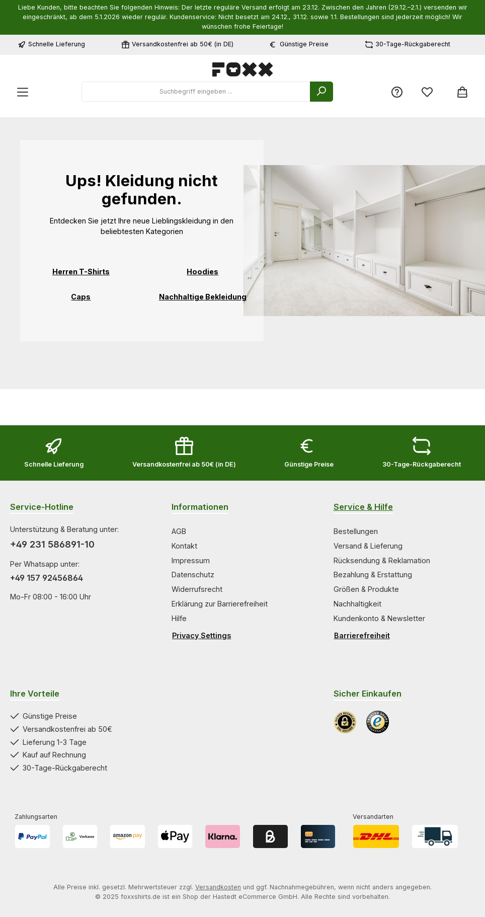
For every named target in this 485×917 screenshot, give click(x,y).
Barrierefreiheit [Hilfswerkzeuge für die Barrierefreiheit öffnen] (362, 635)
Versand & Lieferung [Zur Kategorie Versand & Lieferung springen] (368, 546)
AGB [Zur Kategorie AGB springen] (179, 531)
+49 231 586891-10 (52, 544)
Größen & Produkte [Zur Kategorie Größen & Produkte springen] (366, 589)
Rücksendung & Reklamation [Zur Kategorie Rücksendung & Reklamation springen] (382, 560)
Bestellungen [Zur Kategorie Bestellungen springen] (356, 531)
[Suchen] (321, 92)
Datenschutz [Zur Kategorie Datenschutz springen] (193, 574)
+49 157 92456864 (46, 578)
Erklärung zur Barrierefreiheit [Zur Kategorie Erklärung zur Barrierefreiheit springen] (220, 603)
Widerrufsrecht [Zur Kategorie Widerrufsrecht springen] (197, 589)
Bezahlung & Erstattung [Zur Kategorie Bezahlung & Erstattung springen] (373, 574)
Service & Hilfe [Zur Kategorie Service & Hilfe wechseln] (363, 507)
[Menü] (22, 92)
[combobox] (196, 92)
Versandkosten (218, 887)
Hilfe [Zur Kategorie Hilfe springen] (179, 618)
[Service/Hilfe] (397, 92)
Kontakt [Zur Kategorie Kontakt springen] (184, 546)
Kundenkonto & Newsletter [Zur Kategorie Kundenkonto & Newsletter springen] (379, 618)
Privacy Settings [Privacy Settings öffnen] (201, 635)
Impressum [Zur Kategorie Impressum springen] (191, 560)
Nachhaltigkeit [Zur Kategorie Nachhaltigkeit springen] (357, 603)
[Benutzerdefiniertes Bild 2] (377, 722)
